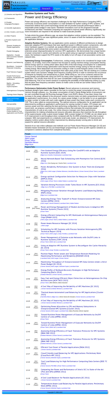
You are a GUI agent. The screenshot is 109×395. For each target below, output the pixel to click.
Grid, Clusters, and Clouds (14, 32)
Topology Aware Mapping (15, 94)
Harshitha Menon (31, 142)
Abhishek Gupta (64, 266)
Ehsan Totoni (30, 140)
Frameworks (10, 18)
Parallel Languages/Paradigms (12, 23)
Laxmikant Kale (67, 155)
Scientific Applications (13, 28)
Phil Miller (52, 187)
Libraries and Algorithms (13, 14)
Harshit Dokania (54, 203)
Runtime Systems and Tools (13, 40)
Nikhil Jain (53, 242)
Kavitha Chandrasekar (54, 155)
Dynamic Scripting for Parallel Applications (14, 46)
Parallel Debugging (13, 51)
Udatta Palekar (62, 181)
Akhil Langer (30, 138)
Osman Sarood (31, 136)
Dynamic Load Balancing (15, 62)
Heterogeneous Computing (15, 90)
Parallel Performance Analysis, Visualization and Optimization (15, 77)
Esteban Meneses (62, 171)
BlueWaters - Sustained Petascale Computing (14, 67)
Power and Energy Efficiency (13, 99)
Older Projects (10, 36)
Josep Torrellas (62, 234)
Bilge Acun (29, 144)
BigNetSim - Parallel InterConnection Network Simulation (15, 56)
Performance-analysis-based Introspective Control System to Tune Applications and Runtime (15, 110)
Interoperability (11, 104)
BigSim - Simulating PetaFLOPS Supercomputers (13, 84)
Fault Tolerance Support (14, 72)
